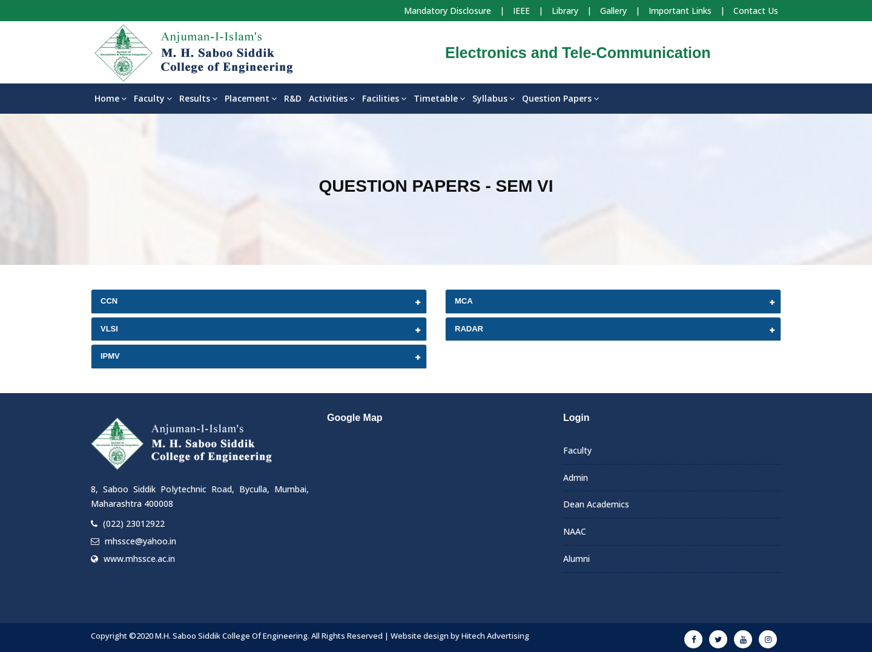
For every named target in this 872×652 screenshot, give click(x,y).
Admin (575, 477)
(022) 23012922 (134, 523)
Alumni (576, 558)
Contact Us (755, 10)
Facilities (384, 98)
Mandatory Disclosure (447, 10)
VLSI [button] (109, 328)
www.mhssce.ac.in (139, 558)
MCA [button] (464, 300)
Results (198, 98)
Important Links (680, 10)
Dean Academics (596, 504)
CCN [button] (109, 300)
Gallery (613, 10)
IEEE (521, 10)
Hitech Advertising (495, 635)
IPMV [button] (110, 355)
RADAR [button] (469, 328)
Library (565, 10)
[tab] (258, 301)
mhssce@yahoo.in (140, 541)
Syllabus (493, 98)
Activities (332, 98)
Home (110, 98)
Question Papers (560, 98)
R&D (293, 98)
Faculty (153, 98)
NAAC (574, 531)
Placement (251, 98)
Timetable (439, 98)
